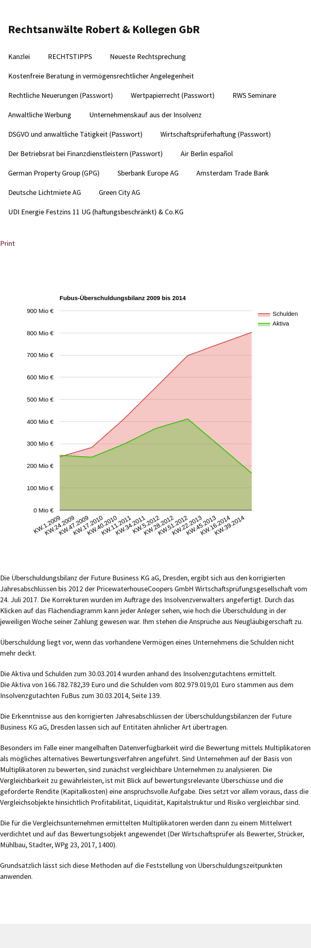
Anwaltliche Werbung (39, 114)
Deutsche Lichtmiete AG (44, 192)
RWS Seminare (254, 95)
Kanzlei (19, 56)
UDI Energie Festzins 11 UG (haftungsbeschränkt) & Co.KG (95, 211)
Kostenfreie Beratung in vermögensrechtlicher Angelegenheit (101, 75)
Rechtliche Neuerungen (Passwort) (60, 95)
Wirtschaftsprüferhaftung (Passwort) (215, 134)
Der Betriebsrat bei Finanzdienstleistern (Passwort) (85, 153)
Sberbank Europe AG (148, 173)
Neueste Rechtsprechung (148, 56)
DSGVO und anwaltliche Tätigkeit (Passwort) (75, 134)
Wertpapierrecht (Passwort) (173, 95)
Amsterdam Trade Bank (232, 173)
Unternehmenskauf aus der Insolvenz (145, 114)
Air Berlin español (207, 153)
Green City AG (119, 192)
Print (7, 243)
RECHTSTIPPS (70, 56)
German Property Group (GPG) (54, 173)
